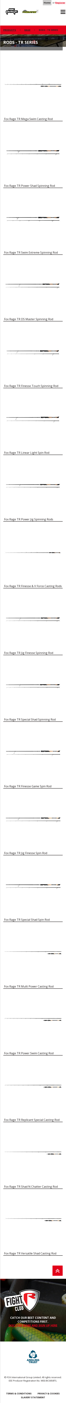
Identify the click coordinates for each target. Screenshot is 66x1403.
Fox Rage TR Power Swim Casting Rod (29, 1053)
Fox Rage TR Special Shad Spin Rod (27, 920)
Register (60, 2)
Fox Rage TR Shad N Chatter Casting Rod (31, 1187)
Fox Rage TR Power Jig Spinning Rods (28, 519)
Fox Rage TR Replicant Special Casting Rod (32, 1120)
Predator (26, 9)
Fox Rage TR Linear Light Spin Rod (26, 453)
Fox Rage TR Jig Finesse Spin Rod (25, 853)
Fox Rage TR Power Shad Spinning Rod (29, 186)
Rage (6, 9)
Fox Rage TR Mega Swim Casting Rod (28, 119)
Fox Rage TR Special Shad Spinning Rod (30, 719)
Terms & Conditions (19, 1393)
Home (47, 2)
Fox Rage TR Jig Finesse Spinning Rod (28, 653)
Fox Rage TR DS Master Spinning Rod (28, 319)
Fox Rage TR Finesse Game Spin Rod (27, 786)
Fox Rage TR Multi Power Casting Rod (29, 986)
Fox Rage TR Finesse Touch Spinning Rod (31, 386)
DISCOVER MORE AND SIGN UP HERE (33, 1325)
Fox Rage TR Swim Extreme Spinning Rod (31, 252)
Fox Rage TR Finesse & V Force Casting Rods (33, 586)
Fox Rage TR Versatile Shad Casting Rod (30, 1253)
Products (9, 30)
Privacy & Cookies (49, 1393)
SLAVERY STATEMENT (33, 1397)
